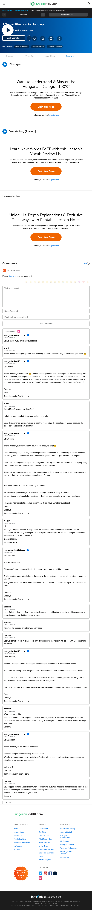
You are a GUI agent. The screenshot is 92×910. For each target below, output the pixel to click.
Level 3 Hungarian (38, 46)
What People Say (45, 839)
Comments (70, 56)
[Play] (4, 131)
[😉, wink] (59, 282)
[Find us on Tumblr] (55, 873)
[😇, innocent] (67, 282)
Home (16, 829)
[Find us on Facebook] (50, 873)
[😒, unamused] (39, 282)
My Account (64, 841)
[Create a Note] (42, 38)
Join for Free (46, 106)
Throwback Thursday (55, 46)
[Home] (44, 6)
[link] (43, 14)
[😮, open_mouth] (75, 282)
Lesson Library (7, 10)
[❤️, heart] (83, 282)
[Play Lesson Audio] (8, 30)
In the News (43, 846)
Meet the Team (44, 835)
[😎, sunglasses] (43, 282)
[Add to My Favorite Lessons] (34, 38)
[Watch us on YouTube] (45, 873)
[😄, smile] (26, 282)
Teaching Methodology (68, 848)
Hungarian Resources (22, 842)
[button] (88, 4)
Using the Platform (67, 845)
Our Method (43, 829)
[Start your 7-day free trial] (21, 873)
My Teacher (18, 846)
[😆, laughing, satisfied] (51, 282)
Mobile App (18, 849)
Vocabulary (30, 56)
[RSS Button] (4, 270)
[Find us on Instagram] (41, 878)
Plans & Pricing (44, 842)
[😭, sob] (63, 282)
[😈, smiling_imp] (79, 282)
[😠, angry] (47, 282)
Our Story (42, 832)
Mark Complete (13, 38)
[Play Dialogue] (4, 64)
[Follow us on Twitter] (41, 873)
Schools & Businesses (47, 853)
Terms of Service (70, 905)
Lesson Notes (50, 56)
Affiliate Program (45, 860)
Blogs (41, 856)
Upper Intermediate (21, 10)
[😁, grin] (35, 282)
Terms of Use (52, 903)
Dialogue (9, 56)
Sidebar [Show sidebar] (68, 14)
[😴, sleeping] (71, 282)
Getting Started (66, 832)
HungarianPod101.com (72, 901)
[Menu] (4, 4)
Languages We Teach (47, 849)
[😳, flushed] (31, 282)
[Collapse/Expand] (46, 263)
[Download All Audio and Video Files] (59, 38)
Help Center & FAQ (67, 829)
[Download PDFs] (51, 38)
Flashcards (18, 835)
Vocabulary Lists (20, 839)
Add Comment (45, 324)
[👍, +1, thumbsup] (88, 282)
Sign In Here (54, 115)
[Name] (46, 311)
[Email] (46, 317)
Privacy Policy (40, 903)
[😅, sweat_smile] (55, 282)
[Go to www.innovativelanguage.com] (46, 896)
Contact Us (64, 857)
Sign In (11, 276)
